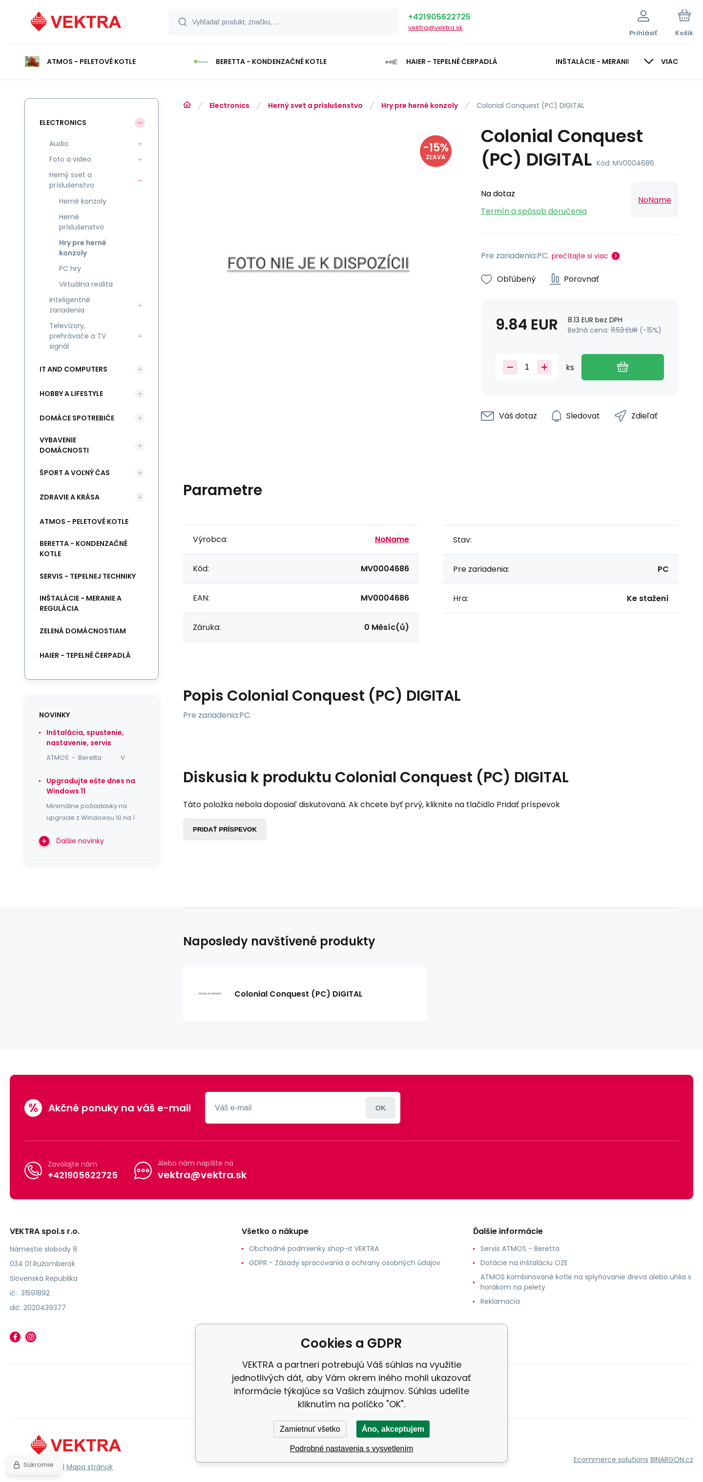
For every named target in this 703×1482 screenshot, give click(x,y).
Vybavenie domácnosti (64, 445)
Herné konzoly (82, 201)
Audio (58, 143)
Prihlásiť (380, 1108)
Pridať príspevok (225, 829)
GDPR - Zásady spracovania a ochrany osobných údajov (344, 1263)
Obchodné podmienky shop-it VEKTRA (314, 1248)
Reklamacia (500, 1301)
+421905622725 (439, 16)
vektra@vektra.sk (435, 27)
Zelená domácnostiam (83, 631)
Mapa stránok (89, 1467)
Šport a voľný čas (75, 473)
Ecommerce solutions (611, 1459)
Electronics (229, 105)
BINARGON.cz (671, 1459)
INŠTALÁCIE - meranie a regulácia (81, 603)
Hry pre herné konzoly (419, 105)
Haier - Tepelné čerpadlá (85, 655)
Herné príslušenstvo (81, 222)
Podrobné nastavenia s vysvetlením (352, 1448)
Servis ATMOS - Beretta (519, 1248)
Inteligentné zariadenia (69, 305)
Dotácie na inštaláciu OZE (524, 1263)
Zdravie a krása (70, 497)
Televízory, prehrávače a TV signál (77, 336)
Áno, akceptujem (393, 1429)
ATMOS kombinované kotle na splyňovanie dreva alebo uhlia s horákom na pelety (585, 1282)
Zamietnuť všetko (310, 1429)
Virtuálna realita (86, 284)
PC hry (70, 268)
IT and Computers (73, 369)
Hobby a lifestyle (71, 393)
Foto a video (70, 159)
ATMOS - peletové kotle (84, 521)
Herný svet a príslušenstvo (315, 105)
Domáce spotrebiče (77, 418)
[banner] (77, 23)
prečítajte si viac (580, 256)
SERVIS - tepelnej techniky (88, 576)
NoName (654, 200)
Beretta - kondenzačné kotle (83, 549)
